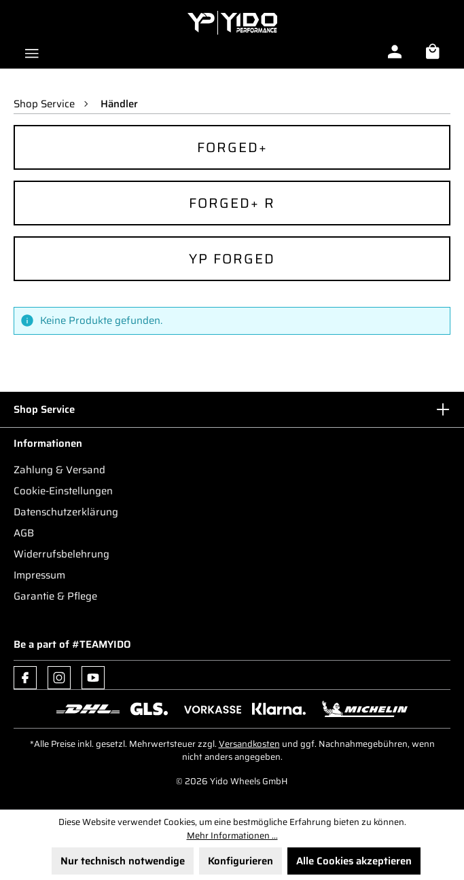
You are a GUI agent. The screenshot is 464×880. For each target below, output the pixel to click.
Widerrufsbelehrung (61, 554)
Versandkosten (249, 744)
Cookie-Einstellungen (63, 491)
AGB (24, 533)
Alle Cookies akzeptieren (354, 861)
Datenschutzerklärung (66, 512)
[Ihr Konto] (394, 52)
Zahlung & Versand (59, 470)
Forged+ (232, 147)
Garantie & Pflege (55, 596)
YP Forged (232, 259)
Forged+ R (232, 203)
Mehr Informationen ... (232, 836)
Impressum (39, 575)
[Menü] (32, 51)
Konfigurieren (240, 861)
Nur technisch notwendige (122, 861)
